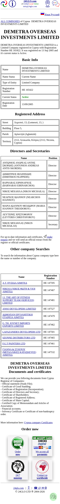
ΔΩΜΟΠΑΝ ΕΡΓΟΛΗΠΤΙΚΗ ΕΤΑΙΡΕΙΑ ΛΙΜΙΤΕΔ (17, 316)
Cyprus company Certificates (38, 422)
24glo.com (18, 488)
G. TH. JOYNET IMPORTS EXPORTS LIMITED (16, 324)
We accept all (42, 446)
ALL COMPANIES (10, 21)
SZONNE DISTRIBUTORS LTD (18, 337)
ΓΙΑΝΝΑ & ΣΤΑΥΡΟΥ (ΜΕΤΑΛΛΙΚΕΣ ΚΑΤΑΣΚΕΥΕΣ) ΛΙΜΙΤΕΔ (19, 352)
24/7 (18, 469)
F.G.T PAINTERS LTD (13, 343)
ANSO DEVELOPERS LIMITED (19, 308)
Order (17, 446)
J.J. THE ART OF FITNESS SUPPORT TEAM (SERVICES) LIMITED (18, 300)
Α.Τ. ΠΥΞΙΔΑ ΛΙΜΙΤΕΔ (14, 283)
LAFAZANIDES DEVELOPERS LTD (21, 332)
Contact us (42, 469)
